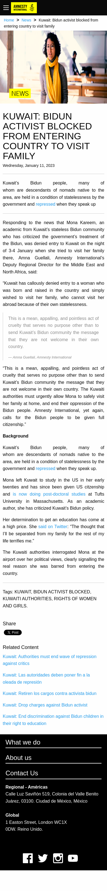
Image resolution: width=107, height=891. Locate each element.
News (26, 20)
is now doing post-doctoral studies (49, 494)
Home (9, 20)
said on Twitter (52, 526)
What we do (23, 742)
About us (19, 757)
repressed (45, 204)
